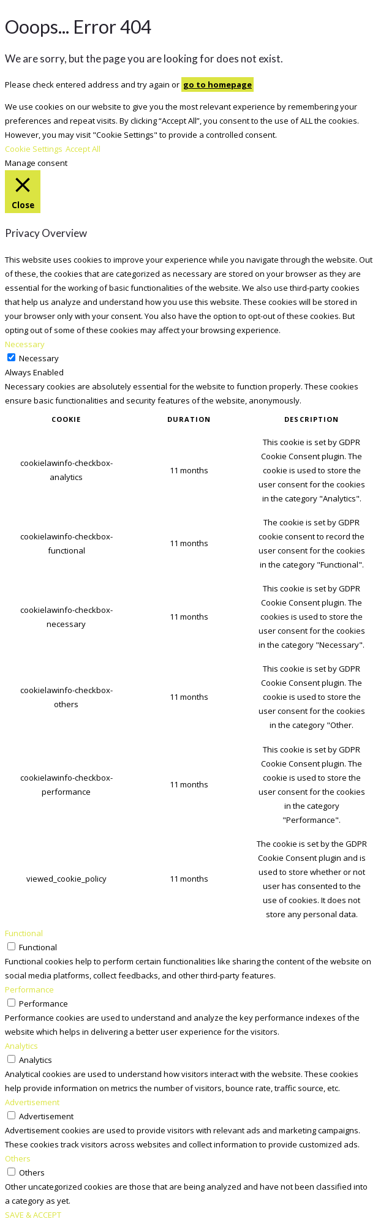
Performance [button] (29, 989)
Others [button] (18, 1158)
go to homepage (217, 84)
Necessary (39, 358)
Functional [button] (24, 933)
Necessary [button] (25, 344)
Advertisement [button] (32, 1102)
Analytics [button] (21, 1045)
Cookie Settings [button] (33, 148)
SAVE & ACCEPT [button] (33, 1214)
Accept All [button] (83, 148)
